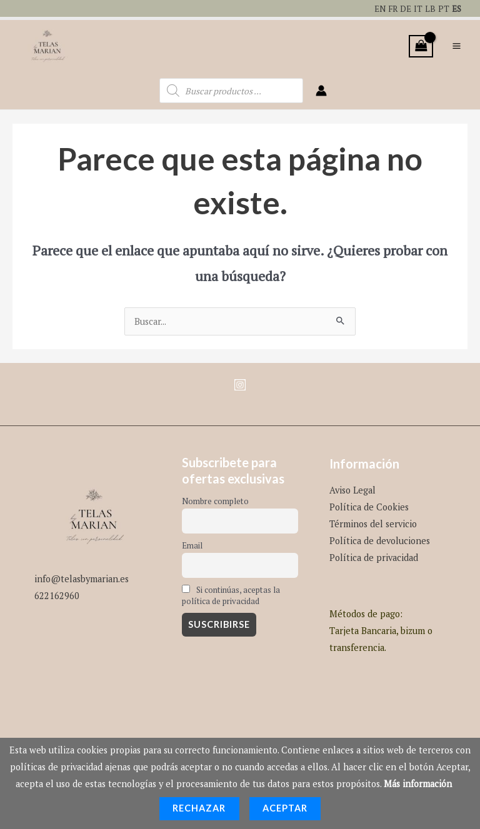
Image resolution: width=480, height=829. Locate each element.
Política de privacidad (373, 555)
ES (456, 8)
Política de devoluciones (379, 538)
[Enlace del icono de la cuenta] (321, 88)
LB (429, 8)
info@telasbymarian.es (81, 576)
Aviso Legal (352, 487)
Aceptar (285, 808)
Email (192, 543)
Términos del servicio (373, 521)
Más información (418, 784)
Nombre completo (215, 498)
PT (442, 8)
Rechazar (199, 808)
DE (404, 8)
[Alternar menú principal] (457, 45)
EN (375, 8)
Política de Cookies (369, 504)
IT (416, 8)
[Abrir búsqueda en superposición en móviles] (231, 88)
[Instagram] (240, 381)
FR (390, 8)
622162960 (56, 592)
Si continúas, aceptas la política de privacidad (231, 592)
